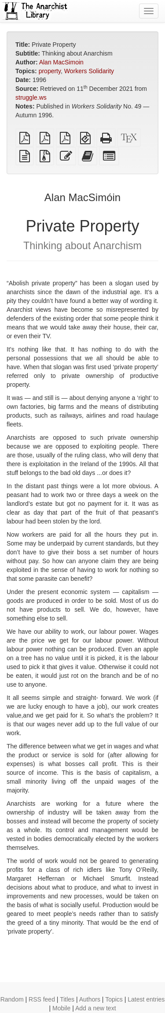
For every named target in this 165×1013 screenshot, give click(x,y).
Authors (89, 999)
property (50, 71)
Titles (67, 999)
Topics (114, 999)
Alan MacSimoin (61, 62)
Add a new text (95, 1008)
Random (12, 999)
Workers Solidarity (89, 71)
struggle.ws (31, 97)
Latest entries (146, 999)
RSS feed (42, 999)
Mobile (61, 1008)
